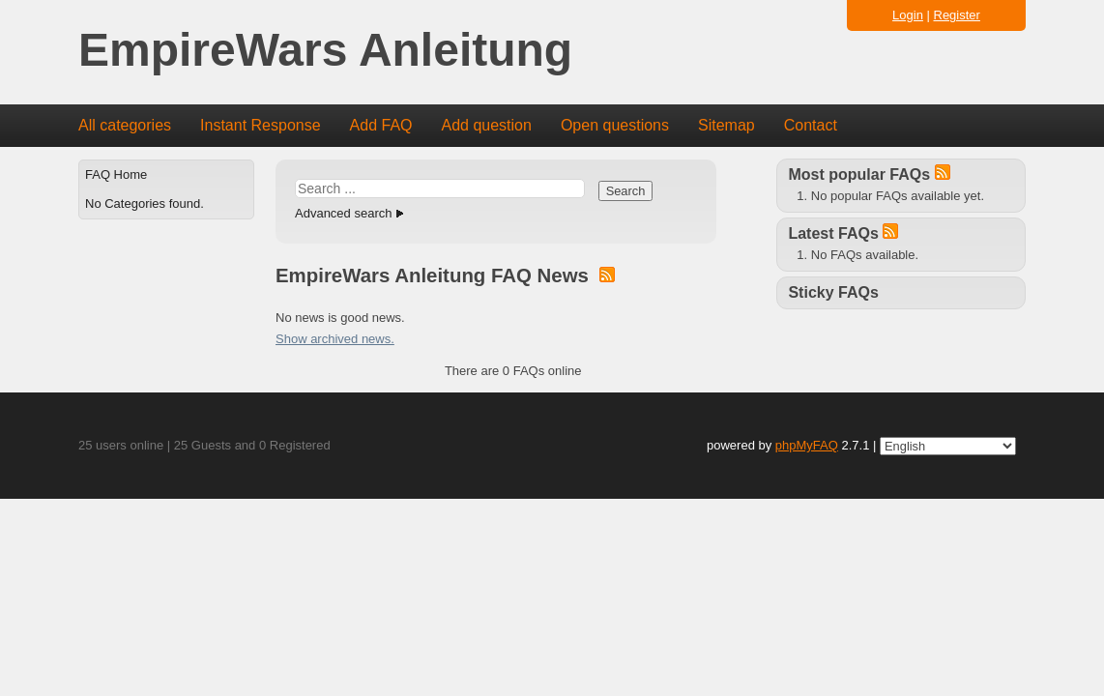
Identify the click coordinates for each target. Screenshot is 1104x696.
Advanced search (343, 213)
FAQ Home (116, 174)
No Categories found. (144, 203)
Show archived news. (335, 339)
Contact (810, 125)
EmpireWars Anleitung (325, 51)
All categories (124, 125)
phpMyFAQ (806, 445)
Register (957, 15)
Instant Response (260, 125)
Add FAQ (381, 125)
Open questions (615, 125)
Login (907, 15)
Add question (487, 125)
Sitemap (726, 125)
